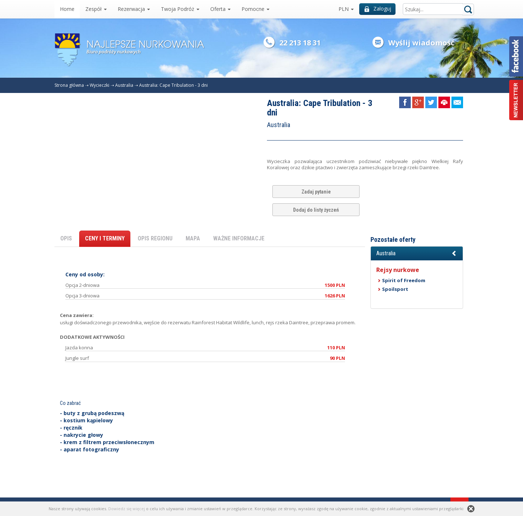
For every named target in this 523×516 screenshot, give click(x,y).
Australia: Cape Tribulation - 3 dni (173, 85)
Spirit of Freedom (403, 280)
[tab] (417, 253)
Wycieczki (99, 85)
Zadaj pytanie (316, 192)
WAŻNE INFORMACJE (238, 238)
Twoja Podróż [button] (180, 8)
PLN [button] (346, 8)
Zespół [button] (96, 8)
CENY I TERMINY (105, 238)
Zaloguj (377, 8)
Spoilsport (395, 289)
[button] (417, 253)
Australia (124, 85)
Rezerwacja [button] (134, 8)
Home (67, 8)
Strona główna (69, 85)
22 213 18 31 (300, 43)
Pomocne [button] (255, 8)
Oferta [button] (220, 8)
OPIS (66, 238)
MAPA (193, 238)
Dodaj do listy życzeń (316, 210)
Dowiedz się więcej (126, 508)
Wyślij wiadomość (421, 43)
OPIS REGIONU (155, 238)
